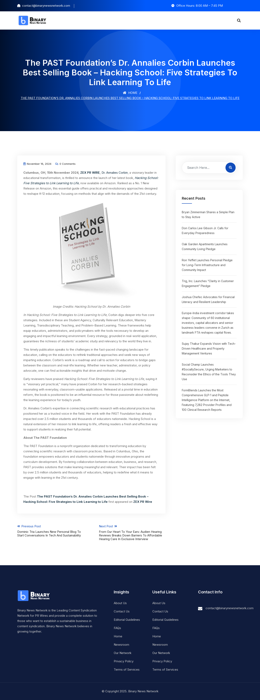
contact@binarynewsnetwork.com (230, 608)
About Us (120, 603)
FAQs (117, 628)
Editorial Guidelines (127, 620)
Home (130, 93)
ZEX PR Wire (142, 502)
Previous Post (50, 530)
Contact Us (122, 611)
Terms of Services (127, 669)
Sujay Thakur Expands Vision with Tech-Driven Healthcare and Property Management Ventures (209, 348)
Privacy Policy (123, 661)
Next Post (132, 532)
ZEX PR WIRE (90, 172)
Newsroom (121, 644)
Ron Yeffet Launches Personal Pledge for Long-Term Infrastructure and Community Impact (207, 265)
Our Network (122, 653)
